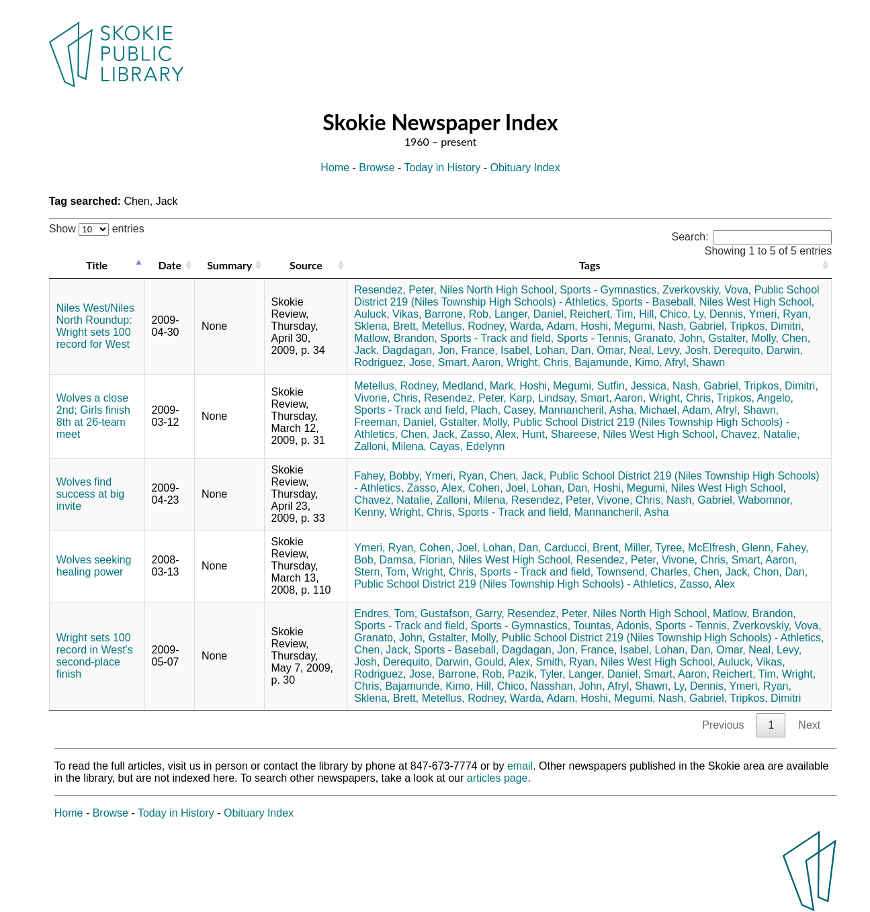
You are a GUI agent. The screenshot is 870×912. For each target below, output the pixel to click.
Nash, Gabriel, (692, 326)
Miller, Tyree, (654, 547)
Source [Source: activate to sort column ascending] (306, 265)
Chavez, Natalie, (760, 434)
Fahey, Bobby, (388, 476)
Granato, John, (669, 338)
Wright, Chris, (539, 362)
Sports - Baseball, (653, 302)
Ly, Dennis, (719, 314)
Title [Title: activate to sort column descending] (96, 265)
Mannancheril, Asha (621, 512)
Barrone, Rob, (458, 314)
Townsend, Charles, (643, 572)
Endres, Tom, (385, 613)
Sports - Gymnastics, (609, 289)
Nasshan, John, (568, 686)
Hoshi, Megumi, (617, 326)
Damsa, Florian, (417, 559)
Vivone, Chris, (387, 398)
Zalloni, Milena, (390, 446)
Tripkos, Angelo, (755, 398)
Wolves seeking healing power (94, 566)
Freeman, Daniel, (395, 422)
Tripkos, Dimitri (765, 698)
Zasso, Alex (708, 584)
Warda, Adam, (544, 326)
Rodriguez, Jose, (394, 362)
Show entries (96, 228)
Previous (723, 725)
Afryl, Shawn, (747, 410)
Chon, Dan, (780, 572)
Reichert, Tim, (603, 314)
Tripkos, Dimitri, (767, 326)
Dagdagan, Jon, (420, 350)
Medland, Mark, (480, 386)
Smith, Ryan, (567, 662)
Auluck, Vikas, (387, 314)
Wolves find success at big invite (90, 494)
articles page (497, 778)
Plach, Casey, (504, 410)
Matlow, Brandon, (395, 338)
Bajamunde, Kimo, (618, 362)
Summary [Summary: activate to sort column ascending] (229, 265)
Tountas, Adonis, (612, 625)
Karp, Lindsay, (543, 398)
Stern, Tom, (381, 572)
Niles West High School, (756, 302)
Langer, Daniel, (530, 314)
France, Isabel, (496, 350)
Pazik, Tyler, (537, 674)
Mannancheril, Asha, (588, 410)
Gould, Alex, (504, 662)
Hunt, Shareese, (561, 434)
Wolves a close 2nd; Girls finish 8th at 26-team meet (93, 416)
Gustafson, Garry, (463, 613)
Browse (376, 167)
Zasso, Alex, (490, 434)
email (520, 766)
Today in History (442, 167)
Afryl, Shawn (694, 362)
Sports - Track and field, (497, 338)
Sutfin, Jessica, (633, 386)
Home (334, 167)
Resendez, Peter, (395, 289)
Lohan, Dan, (564, 350)
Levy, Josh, (684, 350)
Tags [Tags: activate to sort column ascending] (589, 265)
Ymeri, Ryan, (779, 314)
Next (809, 725)
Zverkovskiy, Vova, (706, 289)
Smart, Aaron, (471, 362)
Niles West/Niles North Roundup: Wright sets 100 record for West (95, 326)
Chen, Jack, (429, 434)
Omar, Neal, (625, 350)
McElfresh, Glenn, (730, 547)
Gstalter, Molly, (743, 338)
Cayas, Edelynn (467, 446)
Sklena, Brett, (386, 326)
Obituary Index (525, 167)
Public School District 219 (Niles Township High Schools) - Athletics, (586, 296)
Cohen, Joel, (498, 488)
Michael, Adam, (676, 410)
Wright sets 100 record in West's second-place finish (94, 656)
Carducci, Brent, (582, 547)
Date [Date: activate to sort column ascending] (170, 265)
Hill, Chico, (664, 314)
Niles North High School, (497, 289)
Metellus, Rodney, (464, 326)
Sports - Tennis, (594, 338)
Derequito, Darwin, (758, 350)
